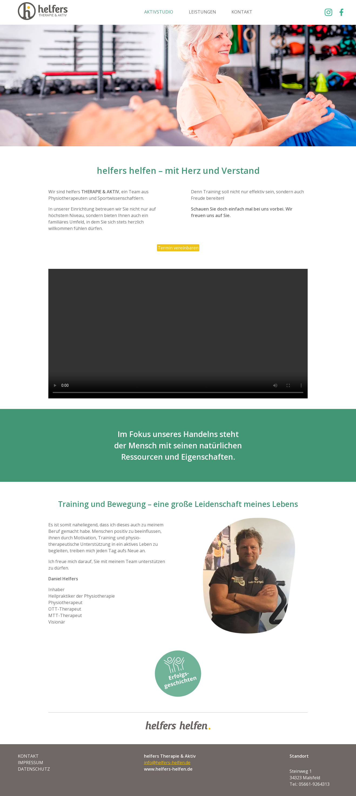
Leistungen (202, 12)
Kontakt (241, 12)
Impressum (30, 762)
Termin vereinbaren (178, 248)
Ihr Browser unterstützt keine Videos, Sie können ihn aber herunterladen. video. (178, 333)
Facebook (340, 12)
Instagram (328, 12)
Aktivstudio (158, 12)
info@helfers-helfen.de (167, 762)
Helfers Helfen (43, 12)
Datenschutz (34, 769)
